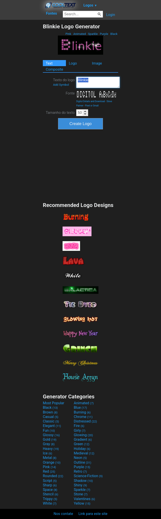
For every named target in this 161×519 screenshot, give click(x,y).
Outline (82, 462)
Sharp (50, 485)
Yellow (82, 503)
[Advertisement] (21, 90)
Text (49, 63)
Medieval (84, 453)
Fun (49, 430)
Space (50, 490)
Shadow (83, 481)
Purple (104, 34)
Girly (79, 430)
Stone (80, 494)
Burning (82, 412)
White (50, 503)
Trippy (50, 499)
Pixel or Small (91, 105)
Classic (51, 421)
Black (114, 34)
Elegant (52, 426)
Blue (80, 407)
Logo (73, 63)
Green (81, 444)
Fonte (70, 93)
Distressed (85, 421)
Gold (50, 439)
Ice (47, 453)
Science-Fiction (88, 476)
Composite (54, 69)
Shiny (80, 485)
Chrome (83, 417)
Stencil (50, 494)
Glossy (51, 435)
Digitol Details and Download (90, 101)
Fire (79, 426)
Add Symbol (61, 84)
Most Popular (53, 403)
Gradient (83, 439)
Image (97, 63)
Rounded (53, 476)
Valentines (84, 499)
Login (110, 15)
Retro (80, 471)
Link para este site (92, 514)
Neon (80, 458)
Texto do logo (64, 82)
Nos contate (63, 514)
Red (49, 471)
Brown (50, 412)
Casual (50, 417)
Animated (80, 34)
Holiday (82, 449)
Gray (48, 444)
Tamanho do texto (60, 112)
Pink (68, 34)
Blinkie (98, 82)
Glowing (83, 435)
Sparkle (92, 34)
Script (50, 481)
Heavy (51, 449)
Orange (52, 462)
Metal (50, 458)
